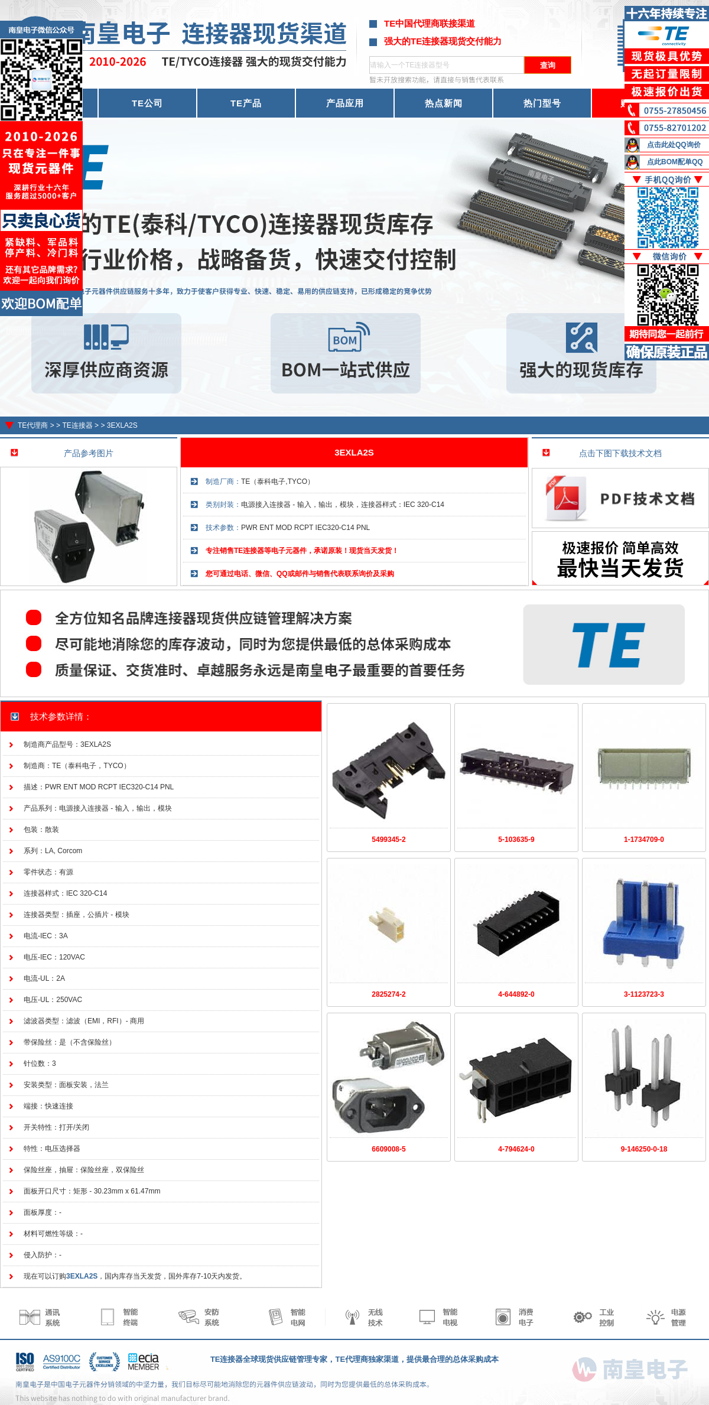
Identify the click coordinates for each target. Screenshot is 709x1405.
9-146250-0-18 (644, 1149)
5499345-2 (388, 839)
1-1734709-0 (644, 839)
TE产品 (246, 103)
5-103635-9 (516, 839)
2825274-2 (388, 994)
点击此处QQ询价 (674, 145)
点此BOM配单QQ (675, 162)
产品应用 (345, 103)
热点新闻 (444, 103)
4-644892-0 (516, 994)
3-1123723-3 (644, 994)
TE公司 (147, 103)
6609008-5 (388, 1149)
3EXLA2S (122, 425)
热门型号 (542, 103)
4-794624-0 (516, 1149)
